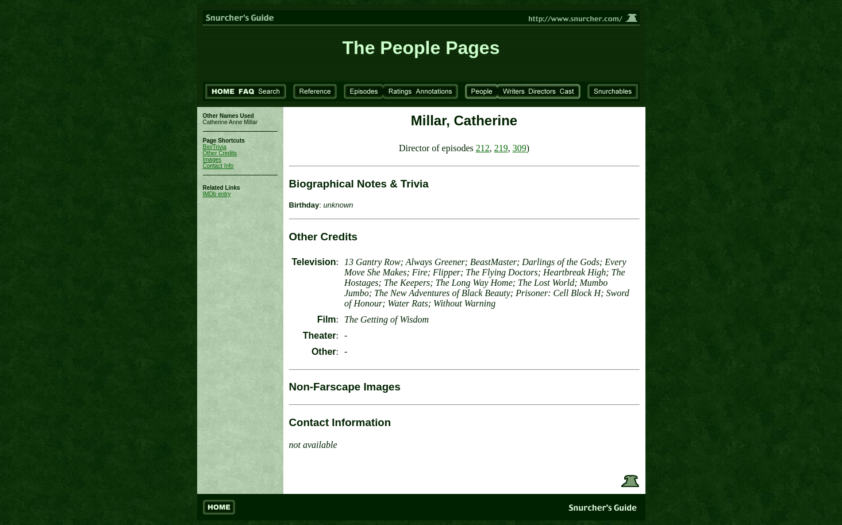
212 (483, 148)
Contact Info (218, 166)
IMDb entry (217, 194)
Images (212, 159)
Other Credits (220, 153)
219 (501, 148)
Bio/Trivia (214, 147)
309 (519, 148)
